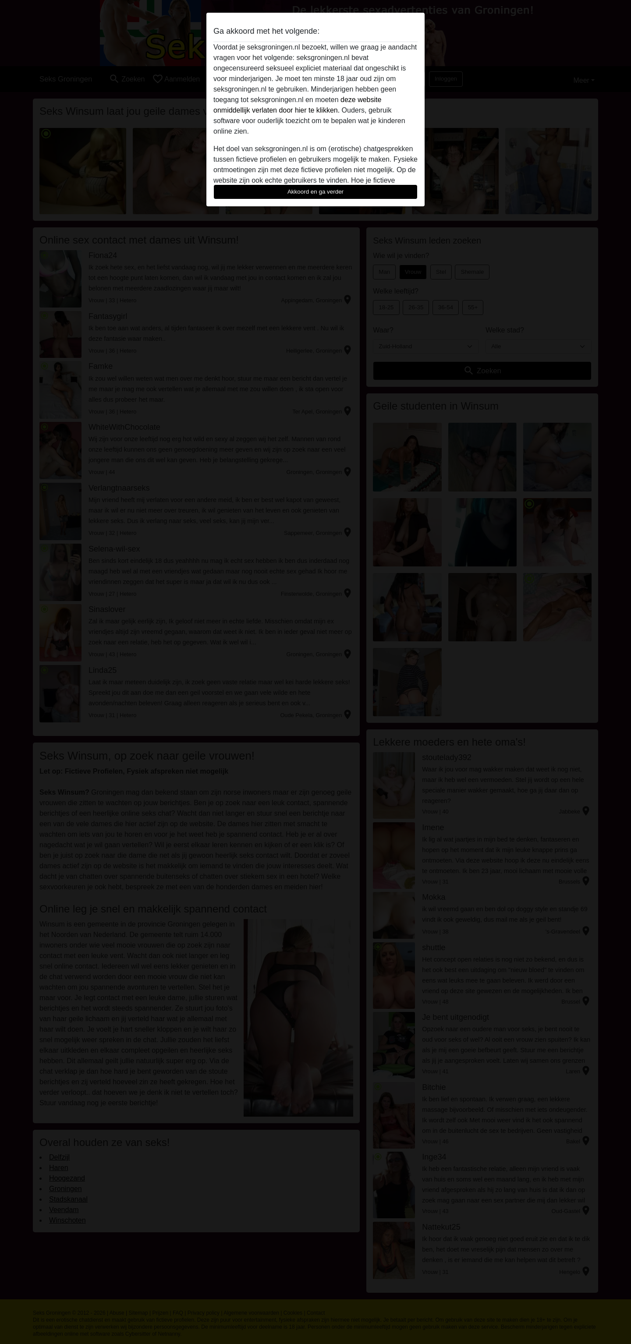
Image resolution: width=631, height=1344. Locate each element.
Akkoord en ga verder (315, 191)
